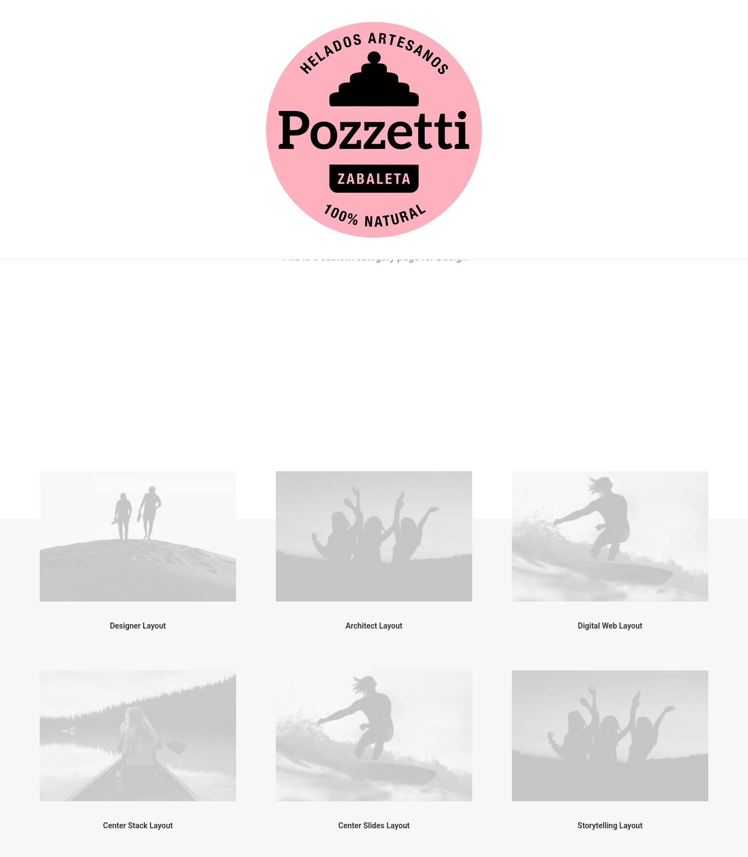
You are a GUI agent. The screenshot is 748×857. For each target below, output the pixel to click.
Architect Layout (374, 373)
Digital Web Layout (610, 373)
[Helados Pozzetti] (374, 130)
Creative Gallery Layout (138, 772)
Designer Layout (138, 373)
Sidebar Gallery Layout (374, 772)
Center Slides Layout (373, 572)
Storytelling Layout (610, 572)
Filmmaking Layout (610, 772)
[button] (138, 284)
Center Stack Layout (138, 572)
